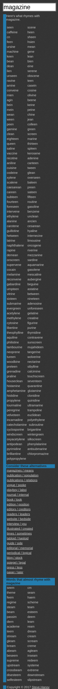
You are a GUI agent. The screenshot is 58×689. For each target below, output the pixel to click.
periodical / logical (19, 553)
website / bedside (19, 519)
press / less (14, 567)
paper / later (15, 572)
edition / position (18, 504)
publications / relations (22, 480)
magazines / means (20, 470)
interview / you (17, 524)
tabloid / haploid (17, 538)
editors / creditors (18, 509)
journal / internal (18, 494)
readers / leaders (18, 514)
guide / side (15, 543)
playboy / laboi (17, 490)
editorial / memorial (20, 548)
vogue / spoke (16, 485)
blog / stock (14, 557)
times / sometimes (19, 533)
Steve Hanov (41, 687)
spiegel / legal (16, 562)
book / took (14, 499)
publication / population (23, 475)
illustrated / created (20, 528)
